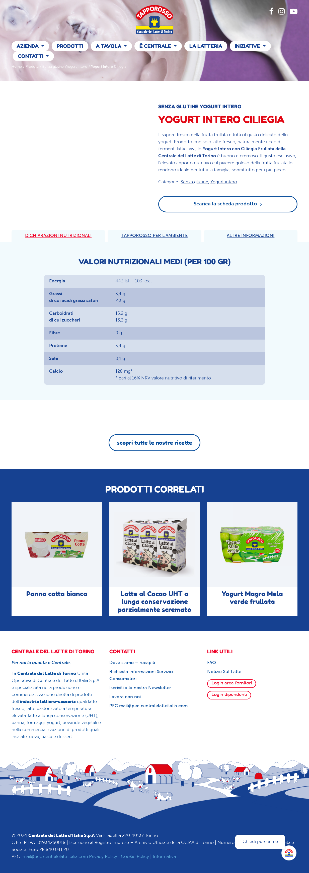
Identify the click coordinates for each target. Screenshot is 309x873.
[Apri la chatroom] (288, 852)
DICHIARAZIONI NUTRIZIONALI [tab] (58, 235)
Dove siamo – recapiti (132, 663)
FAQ (211, 663)
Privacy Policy (103, 856)
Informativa (164, 856)
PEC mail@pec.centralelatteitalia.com (148, 706)
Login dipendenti (229, 694)
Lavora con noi (125, 697)
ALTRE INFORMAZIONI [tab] (250, 235)
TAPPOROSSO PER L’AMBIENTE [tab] (154, 235)
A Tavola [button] (109, 46)
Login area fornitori (231, 683)
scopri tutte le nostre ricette (154, 442)
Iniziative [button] (248, 46)
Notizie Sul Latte (224, 672)
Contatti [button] (31, 56)
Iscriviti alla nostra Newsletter (140, 688)
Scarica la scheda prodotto (228, 204)
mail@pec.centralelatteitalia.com (55, 856)
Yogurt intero (76, 67)
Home (17, 67)
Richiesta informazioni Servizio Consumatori (141, 675)
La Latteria (205, 46)
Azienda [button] (28, 46)
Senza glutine (53, 67)
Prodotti (70, 46)
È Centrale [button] (156, 46)
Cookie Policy (135, 856)
